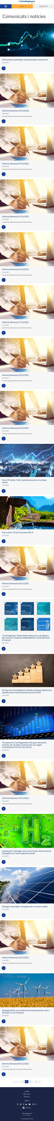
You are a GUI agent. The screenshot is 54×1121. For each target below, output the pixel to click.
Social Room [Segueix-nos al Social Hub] (28, 1107)
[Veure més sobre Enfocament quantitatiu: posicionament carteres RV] (27, 47)
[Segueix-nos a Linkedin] (26, 1104)
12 (27, 1082)
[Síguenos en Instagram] (20, 1104)
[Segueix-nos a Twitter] (23, 1104)
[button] (22, 6)
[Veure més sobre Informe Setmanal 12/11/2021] (27, 946)
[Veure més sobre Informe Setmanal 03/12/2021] (27, 416)
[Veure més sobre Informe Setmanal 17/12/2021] (27, 310)
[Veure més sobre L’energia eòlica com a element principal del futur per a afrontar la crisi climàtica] (27, 999)
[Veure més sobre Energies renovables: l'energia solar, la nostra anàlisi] (27, 893)
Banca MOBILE (27, 1115)
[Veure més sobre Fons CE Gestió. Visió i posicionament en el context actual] (27, 469)
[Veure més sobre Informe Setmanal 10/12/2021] (27, 363)
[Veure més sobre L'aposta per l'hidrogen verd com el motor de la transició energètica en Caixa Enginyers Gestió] (27, 839)
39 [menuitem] (37, 1082)
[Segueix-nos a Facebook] (18, 1104)
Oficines (28, 1096)
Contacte (27, 1094)
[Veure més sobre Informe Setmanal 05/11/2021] (27, 1052)
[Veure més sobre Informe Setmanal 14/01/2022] (27, 99)
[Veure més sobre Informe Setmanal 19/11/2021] (27, 786)
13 (30, 1082)
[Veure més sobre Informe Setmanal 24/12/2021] (27, 258)
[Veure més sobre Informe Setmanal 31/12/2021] (27, 205)
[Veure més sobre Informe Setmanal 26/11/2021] (27, 572)
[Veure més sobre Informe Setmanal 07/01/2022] (27, 152)
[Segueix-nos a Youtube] (30, 1104)
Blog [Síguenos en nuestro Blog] (34, 1104)
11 (23, 1082)
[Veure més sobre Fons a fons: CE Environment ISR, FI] (27, 520)
